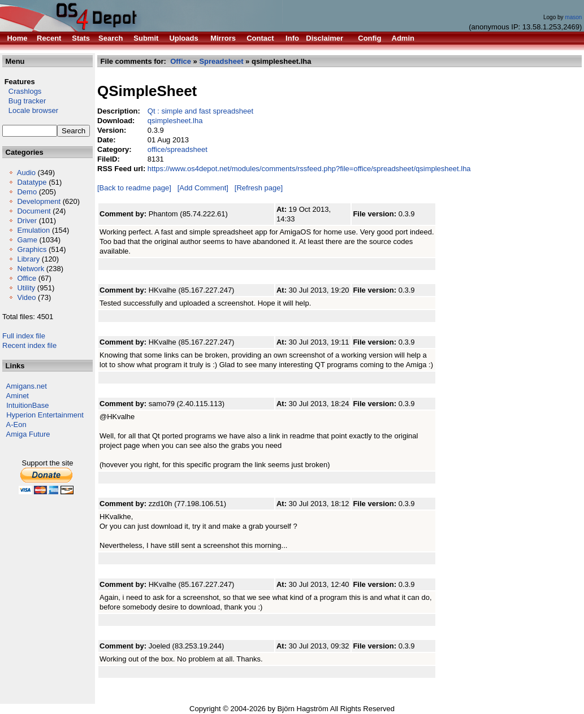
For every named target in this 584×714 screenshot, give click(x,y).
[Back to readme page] (134, 188)
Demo (27, 192)
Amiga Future (28, 434)
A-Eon (16, 424)
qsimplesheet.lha (175, 120)
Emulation (33, 230)
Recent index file (29, 345)
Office (26, 278)
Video (26, 297)
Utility (26, 288)
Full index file (23, 336)
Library (28, 259)
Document (33, 211)
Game (27, 240)
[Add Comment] (203, 188)
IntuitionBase (27, 405)
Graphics (31, 249)
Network (30, 268)
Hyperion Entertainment (45, 415)
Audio (26, 172)
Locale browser (30, 110)
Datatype (31, 182)
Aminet (17, 395)
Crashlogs (21, 91)
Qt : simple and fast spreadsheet (200, 111)
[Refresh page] (259, 188)
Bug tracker (24, 101)
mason (573, 17)
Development (38, 201)
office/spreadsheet (177, 149)
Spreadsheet (221, 61)
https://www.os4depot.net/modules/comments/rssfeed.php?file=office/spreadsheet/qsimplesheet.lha (309, 168)
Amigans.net (26, 386)
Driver (27, 220)
